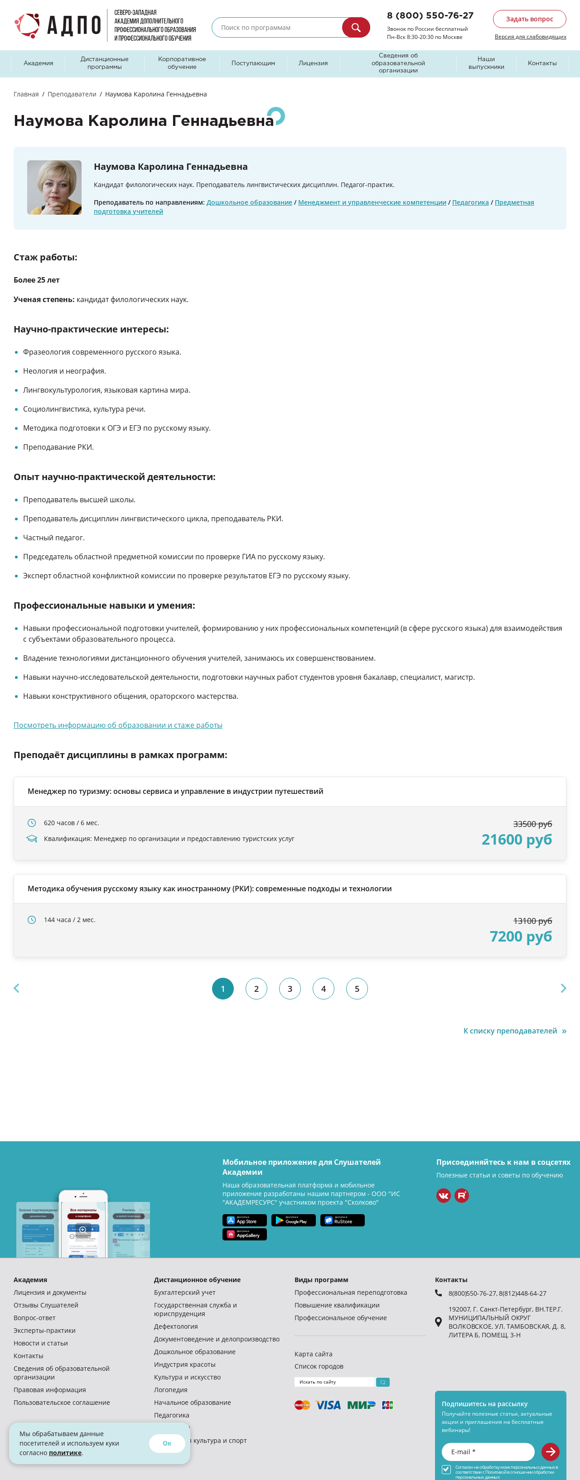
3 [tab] (290, 988)
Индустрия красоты (185, 1364)
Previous (16, 988)
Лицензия (313, 63)
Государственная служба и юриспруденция (195, 1309)
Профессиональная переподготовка (351, 1292)
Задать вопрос (529, 18)
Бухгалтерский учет (185, 1292)
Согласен (464, 1467)
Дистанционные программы (105, 63)
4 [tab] (323, 988)
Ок (167, 1443)
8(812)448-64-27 (522, 1293)
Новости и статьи (41, 1343)
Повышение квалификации (337, 1305)
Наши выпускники (486, 63)
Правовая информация (50, 1389)
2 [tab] (256, 988)
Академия (38, 63)
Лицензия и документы (50, 1292)
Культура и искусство (187, 1377)
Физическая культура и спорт (200, 1440)
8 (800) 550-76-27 (430, 16)
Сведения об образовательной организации (398, 63)
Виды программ (321, 1279)
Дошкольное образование (249, 202)
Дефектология (176, 1326)
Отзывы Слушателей (46, 1305)
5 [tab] (357, 988)
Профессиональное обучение (341, 1317)
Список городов (319, 1366)
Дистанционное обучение (197, 1279)
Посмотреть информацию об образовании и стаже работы (118, 725)
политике (65, 1452)
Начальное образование (192, 1402)
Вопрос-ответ (35, 1317)
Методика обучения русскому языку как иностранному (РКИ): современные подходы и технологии (210, 889)
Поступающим (253, 63)
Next (563, 988)
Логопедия (171, 1389)
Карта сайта (314, 1354)
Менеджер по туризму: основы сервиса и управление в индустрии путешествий (176, 791)
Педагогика (470, 202)
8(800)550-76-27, (474, 1293)
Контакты (542, 63)
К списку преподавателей (510, 1031)
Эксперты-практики (45, 1330)
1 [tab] (223, 988)
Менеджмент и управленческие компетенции (372, 202)
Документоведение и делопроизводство (217, 1339)
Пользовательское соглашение (62, 1402)
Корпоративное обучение (182, 63)
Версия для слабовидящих (530, 36)
